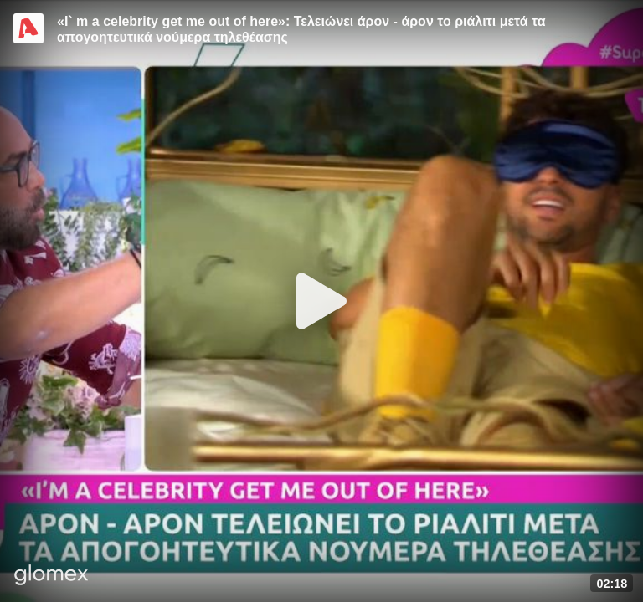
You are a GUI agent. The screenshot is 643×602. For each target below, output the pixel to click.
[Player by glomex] (51, 576)
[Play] (321, 301)
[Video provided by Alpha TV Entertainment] (28, 28)
